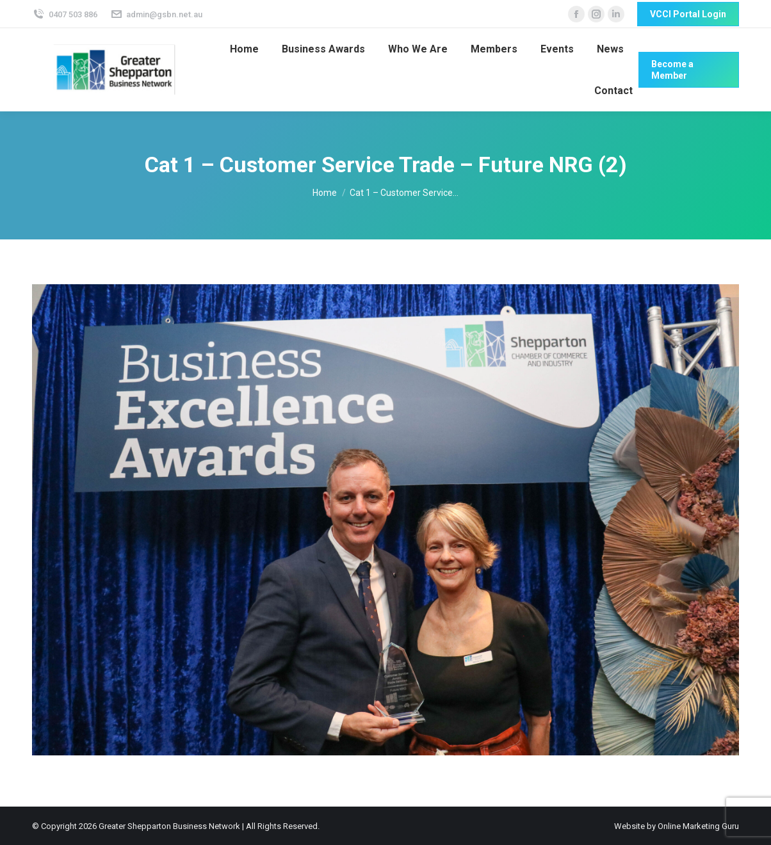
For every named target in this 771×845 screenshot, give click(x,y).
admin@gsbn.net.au (156, 14)
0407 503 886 (64, 14)
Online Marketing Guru (698, 826)
